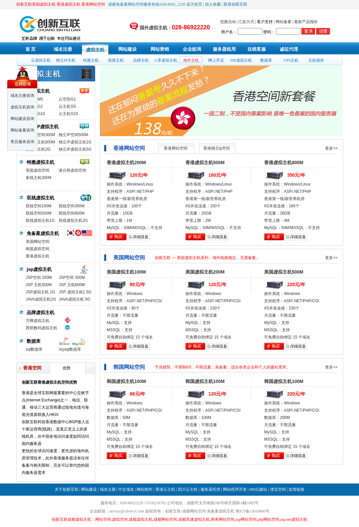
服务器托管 (210, 489)
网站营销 (160, 49)
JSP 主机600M (72, 284)
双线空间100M (38, 206)
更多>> (331, 148)
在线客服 (256, 49)
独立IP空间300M (40, 134)
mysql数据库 (70, 349)
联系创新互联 (235, 4)
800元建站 (258, 489)
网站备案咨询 (22, 130)
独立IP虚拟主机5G (75, 149)
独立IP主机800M (40, 142)
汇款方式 (246, 21)
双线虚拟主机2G (73, 220)
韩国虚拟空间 (37, 249)
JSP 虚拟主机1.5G (75, 292)
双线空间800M (71, 213)
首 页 (30, 49)
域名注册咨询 (22, 95)
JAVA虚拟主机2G (41, 299)
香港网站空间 (175, 148)
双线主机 (116, 60)
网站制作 (144, 489)
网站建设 (127, 49)
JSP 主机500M (39, 284)
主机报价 (316, 60)
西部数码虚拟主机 (41, 328)
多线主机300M (38, 177)
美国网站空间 (37, 241)
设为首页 (194, 4)
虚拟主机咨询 (22, 107)
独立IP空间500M (73, 134)
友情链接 (296, 489)
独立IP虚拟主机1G (75, 142)
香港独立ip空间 (216, 148)
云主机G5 (67, 106)
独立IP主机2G (38, 149)
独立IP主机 (65, 60)
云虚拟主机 (41, 60)
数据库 (266, 60)
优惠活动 (228, 21)
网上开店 (216, 60)
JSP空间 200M (39, 277)
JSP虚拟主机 (241, 60)
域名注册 (63, 49)
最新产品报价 (306, 21)
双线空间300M (71, 206)
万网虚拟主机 (37, 320)
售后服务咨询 (22, 141)
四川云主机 (188, 489)
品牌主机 (141, 60)
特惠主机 (91, 60)
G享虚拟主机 (165, 60)
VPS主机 (290, 60)
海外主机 (191, 60)
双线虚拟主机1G (40, 220)
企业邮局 (192, 49)
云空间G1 (67, 99)
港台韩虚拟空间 (72, 170)
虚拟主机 (95, 49)
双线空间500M (38, 213)
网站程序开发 (235, 489)
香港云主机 (165, 489)
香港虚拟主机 (37, 256)
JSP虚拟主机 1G (40, 292)
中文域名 (126, 489)
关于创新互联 (66, 489)
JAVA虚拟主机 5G (74, 299)
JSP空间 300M (72, 277)
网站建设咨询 (22, 118)
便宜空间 (278, 489)
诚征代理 (289, 49)
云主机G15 (68, 113)
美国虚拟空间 (37, 170)
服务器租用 (224, 49)
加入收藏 (213, 4)
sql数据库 (34, 349)
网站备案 (283, 21)
